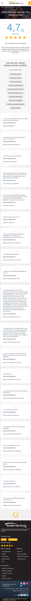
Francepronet (5, 586)
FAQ (3, 561)
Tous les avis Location (15, 78)
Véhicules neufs (21, 559)
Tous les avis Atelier (15, 74)
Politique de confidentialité (19, 590)
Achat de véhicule (15, 108)
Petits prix (19, 551)
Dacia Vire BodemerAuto (9, 122)
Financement (5, 556)
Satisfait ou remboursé (7, 568)
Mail (3, 539)
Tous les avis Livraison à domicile (15, 104)
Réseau (4, 554)
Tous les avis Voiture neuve (16, 93)
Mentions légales (20, 588)
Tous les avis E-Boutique (15, 100)
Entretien (4, 576)
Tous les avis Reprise (15, 81)
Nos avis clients (6, 542)
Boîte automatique (22, 554)
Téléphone (13, 539)
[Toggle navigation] (1, 3)
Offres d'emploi (6, 559)
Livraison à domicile (7, 573)
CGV (27, 590)
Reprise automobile (7, 571)
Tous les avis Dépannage (15, 96)
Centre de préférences (9, 588)
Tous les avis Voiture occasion (15, 89)
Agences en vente (6, 578)
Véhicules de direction (23, 556)
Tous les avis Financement (15, 85)
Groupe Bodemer (6, 551)
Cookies (27, 588)
